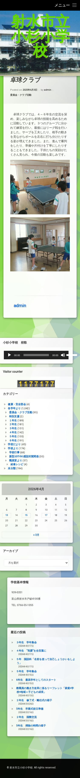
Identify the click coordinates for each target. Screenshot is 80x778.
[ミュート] (18, 355)
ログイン (13, 50)
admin (20, 150)
